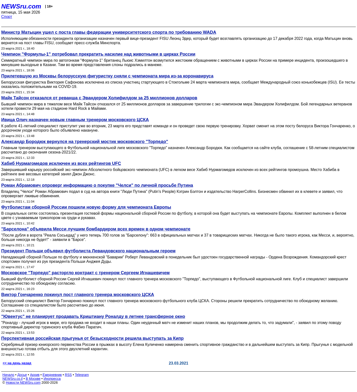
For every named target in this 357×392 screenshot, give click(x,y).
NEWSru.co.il (12, 379)
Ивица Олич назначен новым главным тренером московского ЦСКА (75, 119)
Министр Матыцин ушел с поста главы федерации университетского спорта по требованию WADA (108, 32)
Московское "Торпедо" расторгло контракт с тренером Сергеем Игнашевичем (85, 272)
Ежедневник (52, 375)
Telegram (82, 375)
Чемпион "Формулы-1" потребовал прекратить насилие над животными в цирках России (98, 54)
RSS (68, 375)
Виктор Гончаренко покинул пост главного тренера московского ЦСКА (77, 294)
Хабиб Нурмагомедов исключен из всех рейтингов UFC (61, 163)
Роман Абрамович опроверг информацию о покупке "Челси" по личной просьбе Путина (97, 185)
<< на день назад (17, 363)
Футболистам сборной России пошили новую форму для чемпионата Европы (86, 207)
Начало (8, 375)
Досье (22, 375)
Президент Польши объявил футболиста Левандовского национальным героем (88, 250)
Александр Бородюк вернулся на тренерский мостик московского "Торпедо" (84, 141)
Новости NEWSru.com (23, 382)
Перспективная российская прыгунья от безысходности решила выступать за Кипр (92, 338)
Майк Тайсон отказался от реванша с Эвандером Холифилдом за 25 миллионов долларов (99, 97)
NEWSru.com (21, 6)
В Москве (33, 379)
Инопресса (52, 379)
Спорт (6, 17)
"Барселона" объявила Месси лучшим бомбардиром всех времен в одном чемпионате (95, 229)
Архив (35, 375)
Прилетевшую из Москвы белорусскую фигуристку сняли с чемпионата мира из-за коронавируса (107, 76)
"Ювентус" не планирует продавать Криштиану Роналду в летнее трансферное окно (93, 316)
